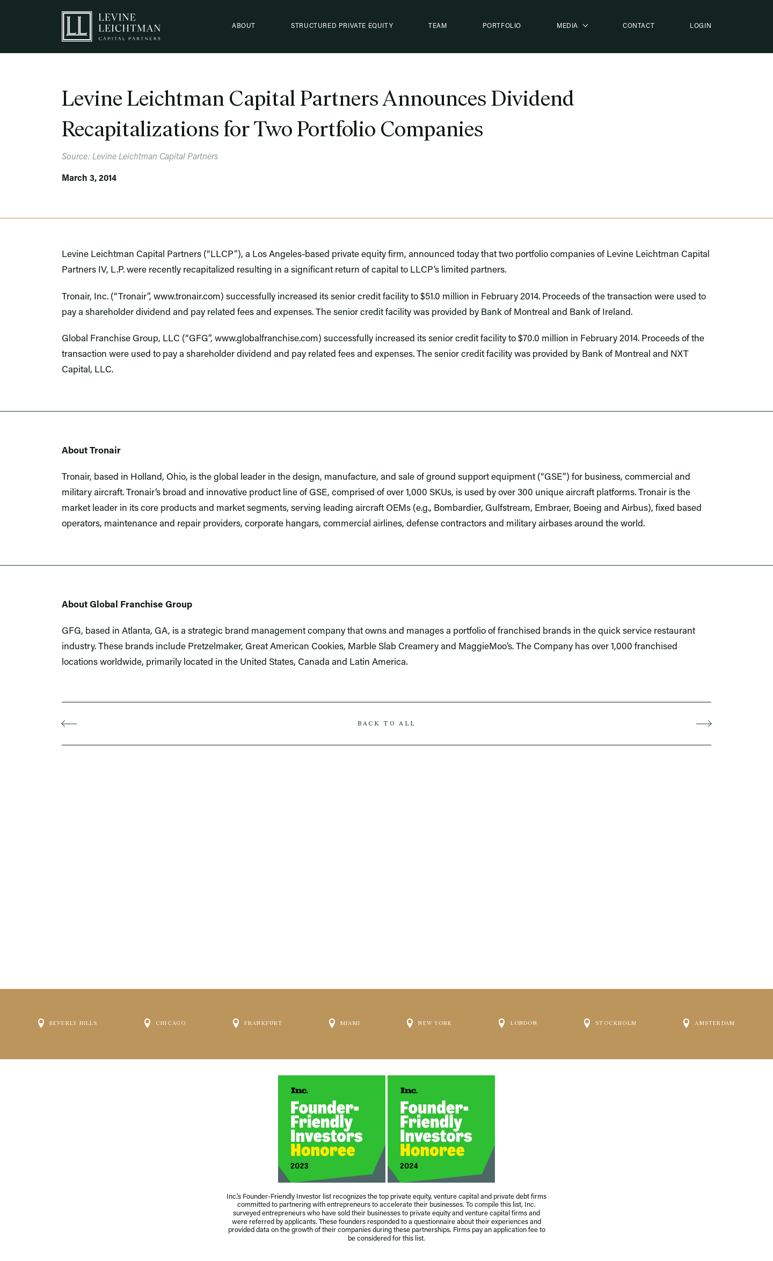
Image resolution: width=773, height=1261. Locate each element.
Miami (344, 1019)
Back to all (386, 723)
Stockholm (610, 1019)
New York (429, 1019)
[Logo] (111, 26)
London (518, 1019)
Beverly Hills (68, 1019)
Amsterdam (709, 1019)
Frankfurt (257, 1019)
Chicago (165, 1019)
